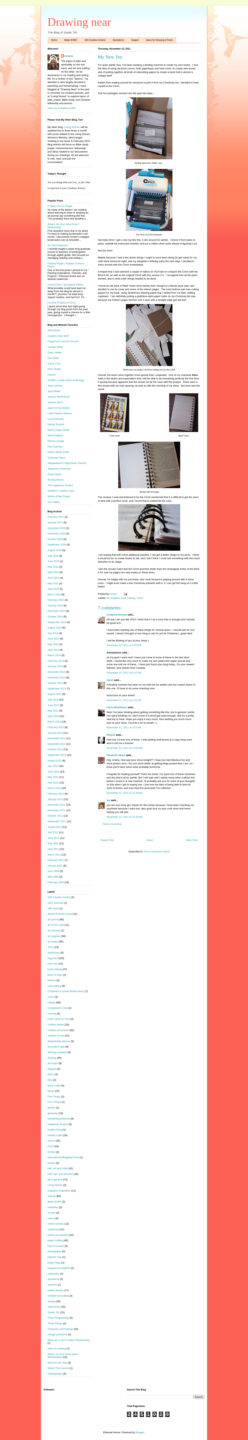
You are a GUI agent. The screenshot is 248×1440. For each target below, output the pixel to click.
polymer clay (54, 1257)
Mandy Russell (55, 424)
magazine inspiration (59, 1190)
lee (108, 800)
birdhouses (53, 952)
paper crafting (55, 1240)
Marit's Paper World (58, 430)
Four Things (54, 1102)
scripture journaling (58, 1295)
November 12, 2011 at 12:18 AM (124, 792)
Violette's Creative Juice (60, 490)
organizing (53, 1229)
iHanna (51, 374)
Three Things (54, 1323)
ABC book (53, 908)
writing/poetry (54, 1373)
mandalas (52, 1207)
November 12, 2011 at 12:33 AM (124, 816)
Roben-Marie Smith (58, 452)
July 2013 (52, 699)
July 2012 (52, 766)
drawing (51, 1057)
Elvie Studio (54, 369)
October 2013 (55, 682)
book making (128, 598)
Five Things (53, 1096)
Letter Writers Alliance (59, 413)
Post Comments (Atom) (157, 851)
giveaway (52, 1113)
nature (51, 1218)
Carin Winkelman (117, 707)
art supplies (113, 598)
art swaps (52, 941)
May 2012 (53, 777)
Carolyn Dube (55, 346)
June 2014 (53, 638)
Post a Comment (112, 824)
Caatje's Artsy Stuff (58, 335)
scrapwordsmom (117, 614)
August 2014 (54, 627)
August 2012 (54, 760)
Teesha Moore (55, 479)
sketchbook (53, 1306)
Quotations (118, 40)
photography (54, 1251)
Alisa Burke (53, 330)
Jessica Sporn (55, 402)
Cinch (140, 598)
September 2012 (56, 754)
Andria (69, 56)
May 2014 (53, 644)
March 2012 (54, 788)
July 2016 (52, 555)
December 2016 (56, 528)
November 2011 (56, 810)
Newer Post (107, 840)
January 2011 (55, 865)
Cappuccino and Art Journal (62, 341)
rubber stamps (55, 1290)
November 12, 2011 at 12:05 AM (124, 748)
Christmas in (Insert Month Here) (65, 991)
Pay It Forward (55, 1246)
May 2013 (53, 710)
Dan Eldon (53, 358)
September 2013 (56, 688)
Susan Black (54, 474)
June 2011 (53, 838)
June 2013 (53, 705)
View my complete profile (61, 108)
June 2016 (53, 561)
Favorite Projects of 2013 (61, 302)
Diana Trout (53, 363)
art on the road (55, 924)
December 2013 (56, 671)
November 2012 (56, 743)
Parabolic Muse (116, 755)
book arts (52, 963)
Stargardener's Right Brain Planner (66, 463)
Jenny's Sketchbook (58, 396)
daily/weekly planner (58, 1041)
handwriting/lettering (58, 1118)
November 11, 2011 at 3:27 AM (124, 727)
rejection (52, 1284)
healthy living (54, 1129)
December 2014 (56, 610)
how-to (51, 1140)
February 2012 (55, 793)
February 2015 (55, 599)
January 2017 (55, 522)
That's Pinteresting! (58, 1317)
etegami (51, 1068)
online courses (55, 1223)
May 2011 (53, 843)
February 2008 (55, 882)
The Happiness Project (60, 485)
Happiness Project (57, 1124)
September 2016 (56, 544)
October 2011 (55, 815)
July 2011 (52, 832)
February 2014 (55, 660)
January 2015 (55, 605)
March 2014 (54, 655)
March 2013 (54, 721)
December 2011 (56, 804)
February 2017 (55, 516)
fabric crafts (53, 1085)
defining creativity (57, 1052)
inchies (51, 1151)
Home (54, 40)
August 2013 (54, 694)
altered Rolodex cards (59, 913)
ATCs (50, 947)
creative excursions (58, 1030)
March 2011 (54, 854)
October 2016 (55, 539)
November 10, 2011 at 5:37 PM (124, 672)
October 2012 (55, 749)
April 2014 (53, 649)
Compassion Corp (57, 1007)
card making (54, 985)
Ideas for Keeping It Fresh (159, 40)
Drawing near (79, 21)
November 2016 (56, 533)
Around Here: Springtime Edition (65, 284)
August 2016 (54, 550)
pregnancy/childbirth (58, 1268)
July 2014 (52, 633)
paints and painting (58, 1234)
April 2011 (53, 849)
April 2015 (53, 588)
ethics (50, 1074)
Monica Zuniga (55, 441)
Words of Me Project (58, 496)
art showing (53, 930)
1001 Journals (55, 902)
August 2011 (54, 826)
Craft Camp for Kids (58, 1018)
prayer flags (54, 1262)
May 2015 (53, 583)
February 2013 (55, 727)
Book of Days (54, 974)
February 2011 (55, 860)
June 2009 (53, 871)
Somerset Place (56, 457)
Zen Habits (53, 502)
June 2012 (53, 771)
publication (53, 1273)
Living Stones (71, 127)
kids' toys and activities (60, 1174)
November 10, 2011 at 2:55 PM (124, 645)
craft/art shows (55, 1024)
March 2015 (54, 594)
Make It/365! (70, 40)
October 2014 (55, 616)
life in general (54, 1179)
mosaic (51, 1212)
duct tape (52, 1063)
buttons (51, 980)
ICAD (50, 1146)
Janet (110, 680)
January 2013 (55, 732)
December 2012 (56, 738)
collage (51, 1002)
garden (51, 1107)
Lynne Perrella (55, 418)
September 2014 (56, 622)
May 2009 (53, 876)
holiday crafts (54, 1135)
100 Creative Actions (95, 40)
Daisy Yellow (54, 352)
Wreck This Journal (58, 1368)
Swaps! (135, 40)
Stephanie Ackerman (59, 468)
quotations (53, 1279)
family (50, 1090)
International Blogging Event (63, 1157)
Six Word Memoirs (57, 245)
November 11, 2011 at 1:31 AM (124, 700)
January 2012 (55, 799)
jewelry (51, 1162)
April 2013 (53, 716)
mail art (51, 1196)
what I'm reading (56, 1348)
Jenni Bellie (53, 391)
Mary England (55, 435)
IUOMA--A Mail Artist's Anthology (65, 380)
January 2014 (55, 666)
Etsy (49, 1079)
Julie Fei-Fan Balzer (58, 407)
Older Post (192, 840)
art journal (53, 919)
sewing (51, 1301)
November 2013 (56, 677)
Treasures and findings (60, 1329)
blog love (52, 958)
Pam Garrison (55, 446)
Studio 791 (53, 1312)
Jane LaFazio (55, 385)
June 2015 (53, 577)
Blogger (140, 1432)
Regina (111, 734)
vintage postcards (57, 1334)
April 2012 (53, 782)
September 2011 (56, 821)
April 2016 (53, 572)
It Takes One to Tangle (59, 206)
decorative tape (56, 1046)
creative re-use (55, 1035)
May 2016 (53, 566)
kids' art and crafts (57, 1168)
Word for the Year (57, 1362)
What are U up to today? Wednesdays (68, 1340)
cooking (51, 1013)
